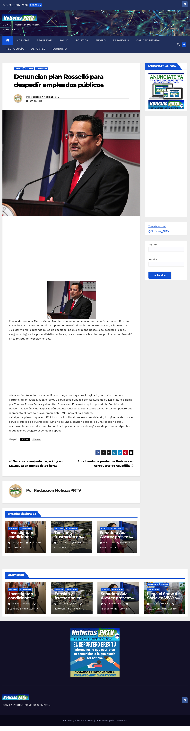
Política (82, 40)
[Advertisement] (71, 242)
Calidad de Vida (148, 40)
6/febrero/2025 (21, 604)
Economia (59, 48)
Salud (64, 40)
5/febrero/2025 (67, 604)
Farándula (121, 40)
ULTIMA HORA (41, 69)
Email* (166, 262)
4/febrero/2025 (114, 604)
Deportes (38, 48)
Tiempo (100, 40)
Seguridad (44, 40)
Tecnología (15, 48)
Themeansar (121, 720)
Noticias (23, 40)
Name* (166, 247)
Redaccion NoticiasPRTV (45, 96)
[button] (178, 44)
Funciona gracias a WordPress (78, 720)
